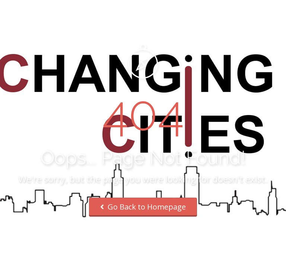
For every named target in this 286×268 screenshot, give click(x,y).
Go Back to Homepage (143, 207)
